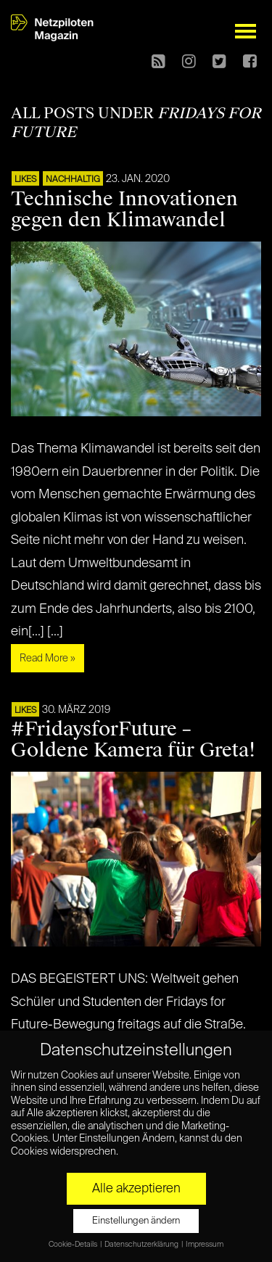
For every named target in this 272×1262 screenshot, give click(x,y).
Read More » (47, 658)
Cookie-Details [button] (74, 1244)
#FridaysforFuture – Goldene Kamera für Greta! (133, 739)
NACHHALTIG (73, 180)
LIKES (25, 180)
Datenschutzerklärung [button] (142, 1244)
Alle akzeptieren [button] (136, 1188)
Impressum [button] (204, 1244)
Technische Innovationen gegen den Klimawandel (124, 209)
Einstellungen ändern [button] (136, 1221)
